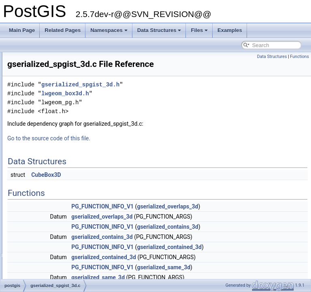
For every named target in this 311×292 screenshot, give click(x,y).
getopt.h (35, 125)
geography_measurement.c (56, 80)
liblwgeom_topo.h (45, 214)
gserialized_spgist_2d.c (52, 160)
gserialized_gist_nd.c (49, 152)
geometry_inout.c (45, 107)
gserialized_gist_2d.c (49, 143)
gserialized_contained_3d (270, 258)
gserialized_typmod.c (49, 187)
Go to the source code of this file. (150, 149)
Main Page (22, 30)
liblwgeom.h (39, 196)
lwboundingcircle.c (46, 268)
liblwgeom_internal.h (49, 205)
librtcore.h (37, 232)
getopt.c (35, 116)
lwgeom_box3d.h (166, 105)
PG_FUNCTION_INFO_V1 (204, 218)
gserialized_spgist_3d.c (52, 169)
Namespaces (109, 30)
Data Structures (159, 30)
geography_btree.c (47, 53)
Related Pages (63, 30)
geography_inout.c (47, 71)
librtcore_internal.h (47, 241)
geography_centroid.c (50, 62)
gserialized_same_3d (265, 278)
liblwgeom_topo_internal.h (55, 223)
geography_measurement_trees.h (63, 98)
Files (199, 30)
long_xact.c (39, 250)
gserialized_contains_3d (268, 238)
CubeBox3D (147, 186)
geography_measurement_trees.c (63, 89)
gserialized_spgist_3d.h (52, 178)
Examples (229, 30)
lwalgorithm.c (41, 259)
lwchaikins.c (40, 276)
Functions (299, 56)
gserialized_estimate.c (51, 134)
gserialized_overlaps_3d (268, 218)
